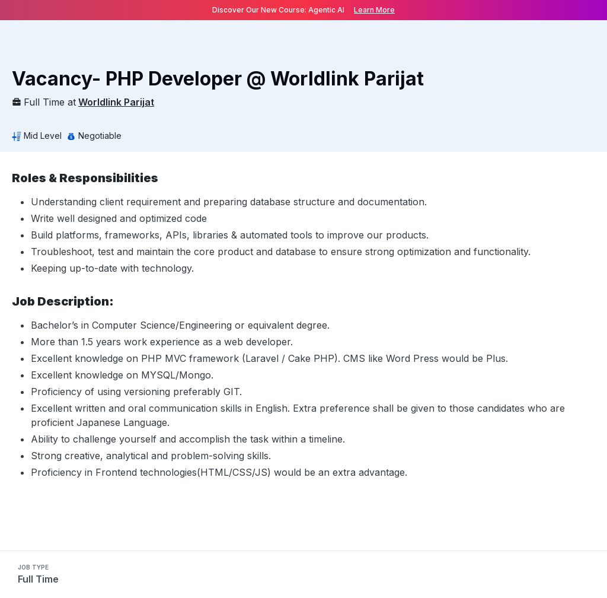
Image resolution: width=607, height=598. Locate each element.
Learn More (374, 9)
